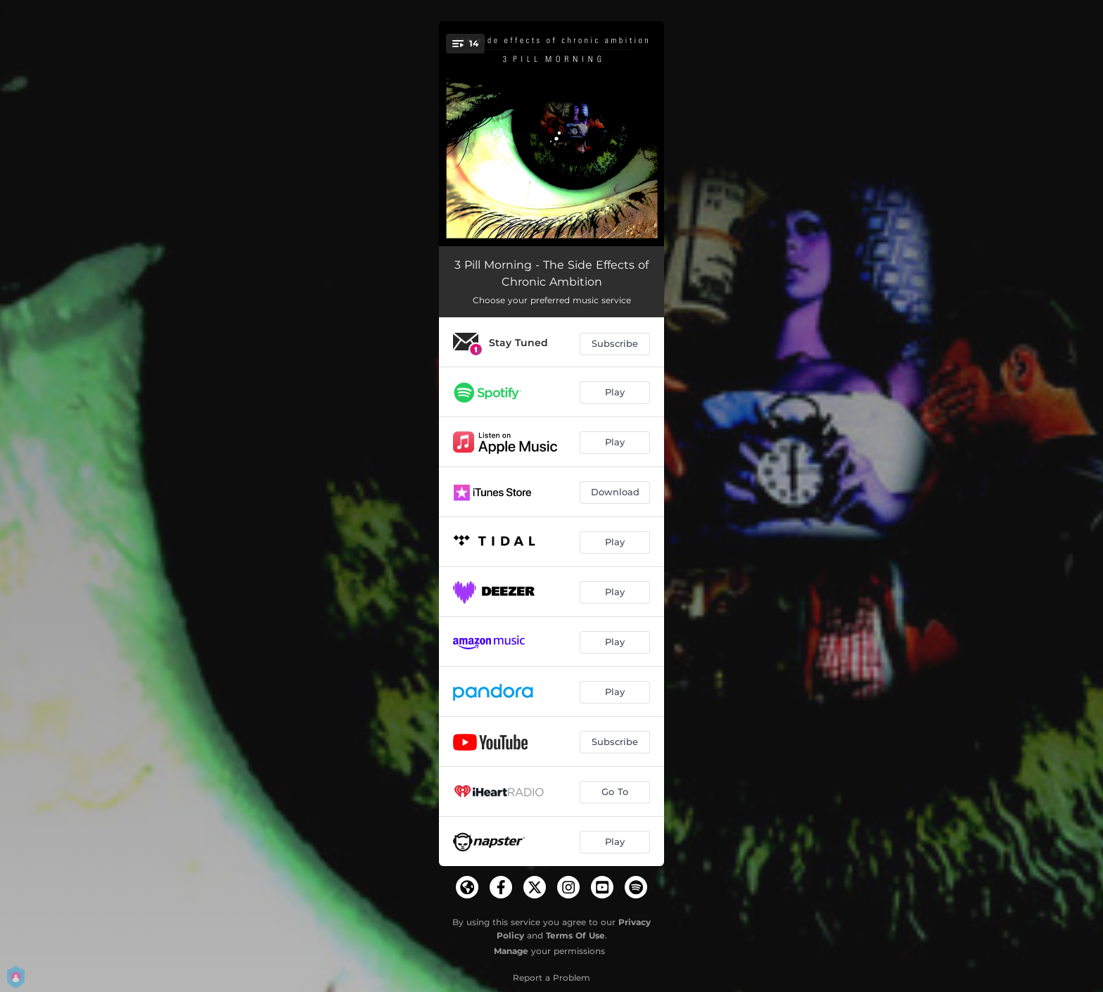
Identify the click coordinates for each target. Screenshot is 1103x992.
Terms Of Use (575, 935)
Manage (511, 951)
